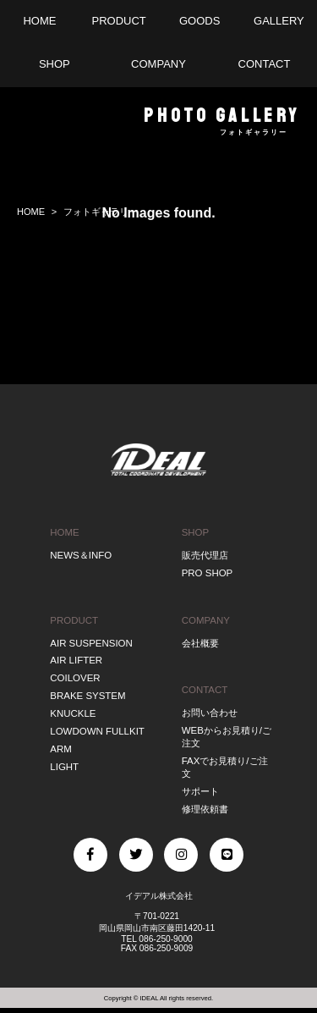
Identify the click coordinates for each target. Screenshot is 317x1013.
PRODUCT (74, 620)
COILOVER (75, 678)
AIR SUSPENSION (91, 643)
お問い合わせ (210, 712)
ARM (61, 749)
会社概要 (200, 643)
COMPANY (206, 620)
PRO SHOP (207, 573)
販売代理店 (205, 555)
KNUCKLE (73, 713)
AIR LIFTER (76, 660)
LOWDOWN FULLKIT (97, 731)
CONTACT (205, 690)
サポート (200, 791)
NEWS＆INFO (81, 555)
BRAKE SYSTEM (87, 696)
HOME (64, 532)
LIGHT (64, 767)
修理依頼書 (205, 809)
